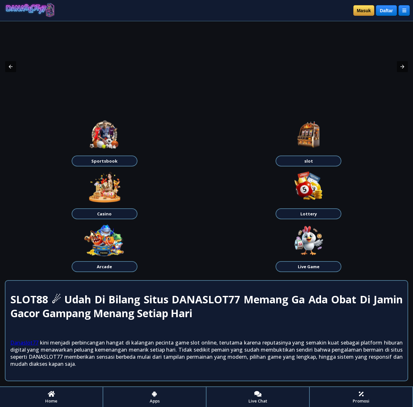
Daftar (386, 10)
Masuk (364, 10)
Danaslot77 (24, 342)
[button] (10, 66)
